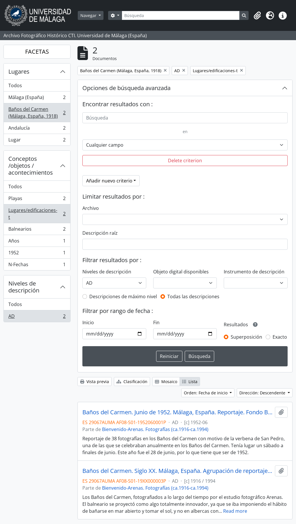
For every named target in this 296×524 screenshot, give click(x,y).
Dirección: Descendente (262, 393)
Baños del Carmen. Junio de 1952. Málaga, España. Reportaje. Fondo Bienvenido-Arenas (177, 412)
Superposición (246, 337)
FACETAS (37, 51)
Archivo (90, 208)
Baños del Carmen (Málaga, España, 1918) (37, 112)
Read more (235, 511)
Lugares (18, 71)
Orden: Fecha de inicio (206, 393)
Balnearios (37, 230)
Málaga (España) (37, 98)
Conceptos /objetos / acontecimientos (30, 165)
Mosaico (166, 381)
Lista (189, 381)
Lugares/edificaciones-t (37, 213)
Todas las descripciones (193, 296)
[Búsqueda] (181, 15)
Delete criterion (185, 160)
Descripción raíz (100, 233)
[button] (257, 15)
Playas (37, 199)
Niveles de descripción (23, 286)
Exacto (280, 337)
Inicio (88, 322)
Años (37, 242)
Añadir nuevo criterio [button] (109, 181)
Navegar (89, 15)
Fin (156, 322)
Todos (15, 85)
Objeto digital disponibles (181, 271)
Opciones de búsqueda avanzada (126, 88)
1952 (37, 254)
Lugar (37, 141)
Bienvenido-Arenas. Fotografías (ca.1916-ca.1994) (155, 429)
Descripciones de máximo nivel (123, 296)
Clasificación (131, 381)
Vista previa (94, 381)
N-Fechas (37, 265)
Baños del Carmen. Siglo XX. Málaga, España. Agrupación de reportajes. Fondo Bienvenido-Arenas (177, 470)
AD (37, 317)
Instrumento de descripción (254, 271)
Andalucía (37, 129)
